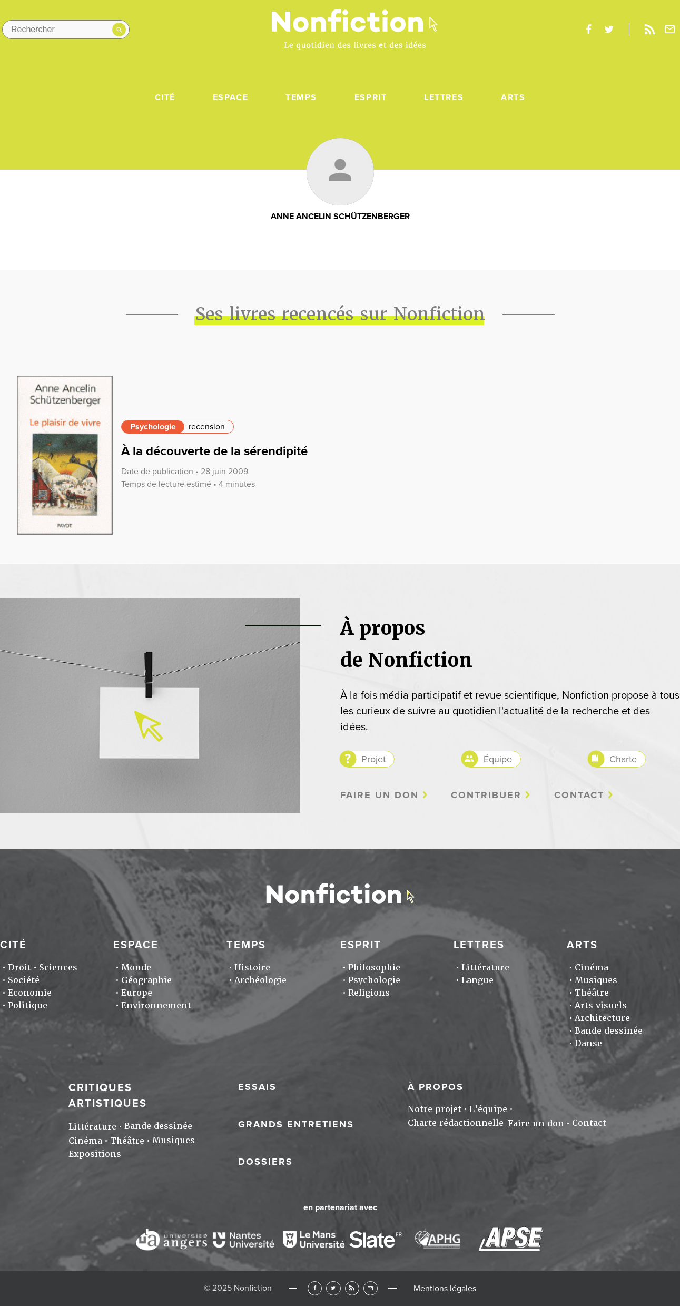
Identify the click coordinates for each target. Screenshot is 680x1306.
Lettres (444, 97)
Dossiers (265, 1161)
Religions (369, 992)
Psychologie (153, 426)
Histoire (252, 967)
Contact (579, 795)
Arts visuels (601, 1005)
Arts (513, 97)
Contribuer (486, 795)
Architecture (602, 1018)
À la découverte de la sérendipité (214, 451)
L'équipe (488, 1109)
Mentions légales (444, 1288)
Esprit (370, 97)
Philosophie (374, 967)
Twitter (333, 1288)
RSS (352, 1288)
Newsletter (670, 29)
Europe (136, 992)
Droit (19, 967)
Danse (588, 1043)
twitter (609, 29)
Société (24, 980)
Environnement (156, 1005)
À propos (436, 1087)
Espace (231, 97)
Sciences (58, 967)
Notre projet (434, 1109)
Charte (623, 759)
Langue (477, 980)
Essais (257, 1087)
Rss (649, 29)
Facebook (315, 1288)
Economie (30, 992)
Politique (27, 1005)
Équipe (498, 759)
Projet (373, 759)
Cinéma (591, 967)
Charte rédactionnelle (456, 1122)
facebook (588, 29)
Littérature (485, 967)
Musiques (596, 980)
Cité (165, 97)
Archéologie (260, 980)
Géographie (146, 980)
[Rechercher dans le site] (66, 29)
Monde (136, 967)
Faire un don (379, 795)
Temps (301, 97)
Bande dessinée (609, 1030)
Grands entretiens (296, 1124)
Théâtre (592, 992)
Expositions (94, 1154)
